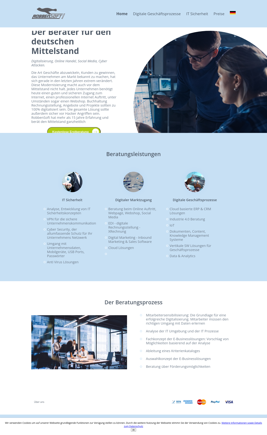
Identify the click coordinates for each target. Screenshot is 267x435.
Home (122, 13)
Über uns (39, 402)
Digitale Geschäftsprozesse (157, 13)
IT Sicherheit (197, 13)
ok (133, 430)
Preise (219, 13)
